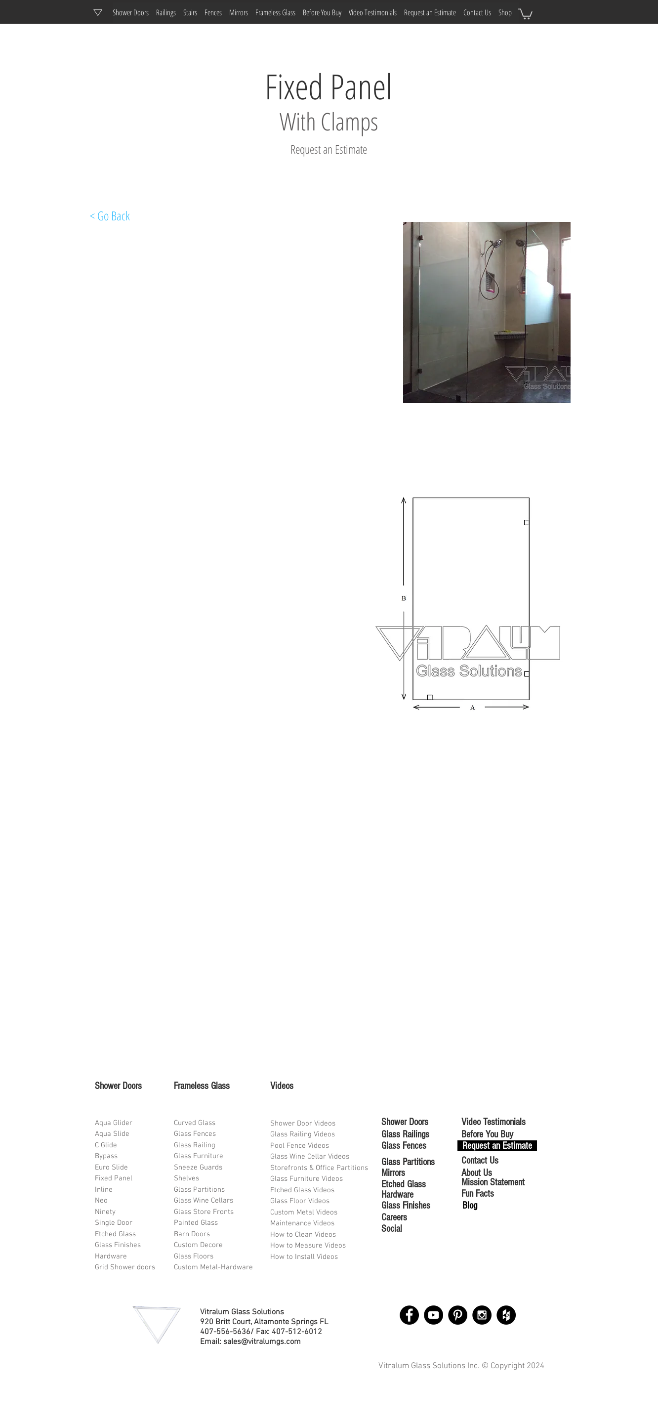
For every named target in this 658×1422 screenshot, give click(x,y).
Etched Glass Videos (302, 1190)
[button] (525, 13)
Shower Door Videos (302, 1123)
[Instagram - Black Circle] (482, 1315)
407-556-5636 (225, 1332)
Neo (101, 1200)
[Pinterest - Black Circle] (457, 1315)
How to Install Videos (305, 1257)
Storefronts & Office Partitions (319, 1168)
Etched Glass (115, 1234)
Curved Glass (194, 1123)
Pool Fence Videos (299, 1145)
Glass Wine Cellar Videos (309, 1156)
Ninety (105, 1212)
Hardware (111, 1256)
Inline (104, 1189)
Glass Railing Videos (302, 1134)
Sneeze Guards (198, 1167)
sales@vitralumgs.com (262, 1342)
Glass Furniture (198, 1156)
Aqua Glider (113, 1123)
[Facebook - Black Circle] (409, 1315)
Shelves (186, 1178)
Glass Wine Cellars (203, 1200)
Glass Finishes (118, 1245)
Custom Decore (198, 1245)
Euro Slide (111, 1167)
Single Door (113, 1222)
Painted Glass (196, 1222)
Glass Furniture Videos (306, 1178)
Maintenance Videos (302, 1223)
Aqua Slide (112, 1133)
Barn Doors (192, 1234)
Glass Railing (194, 1145)
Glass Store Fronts (204, 1212)
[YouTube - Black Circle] (433, 1315)
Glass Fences (195, 1133)
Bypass (106, 1156)
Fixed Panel (113, 1178)
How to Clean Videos (303, 1234)
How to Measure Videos (308, 1245)
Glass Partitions (199, 1189)
